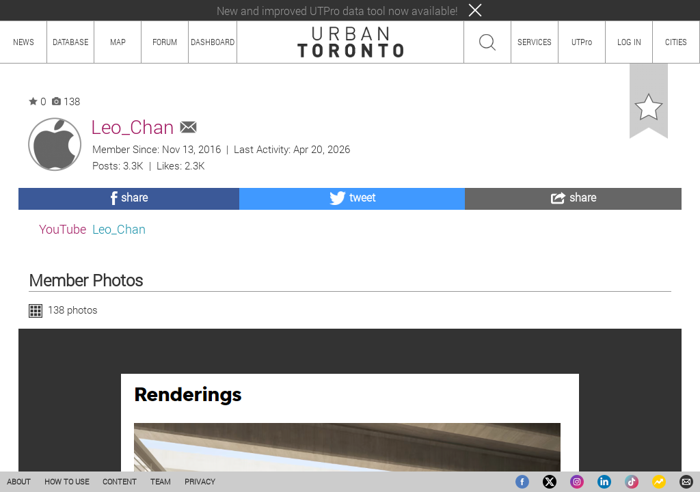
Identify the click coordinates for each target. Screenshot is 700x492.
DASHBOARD (213, 42)
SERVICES (534, 42)
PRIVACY (200, 481)
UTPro (581, 42)
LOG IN (629, 42)
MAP (118, 42)
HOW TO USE (66, 481)
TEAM (160, 481)
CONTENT (120, 481)
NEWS (23, 42)
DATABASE (70, 42)
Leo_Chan (119, 229)
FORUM (164, 42)
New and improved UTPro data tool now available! (337, 10)
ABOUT (19, 481)
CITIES (676, 42)
